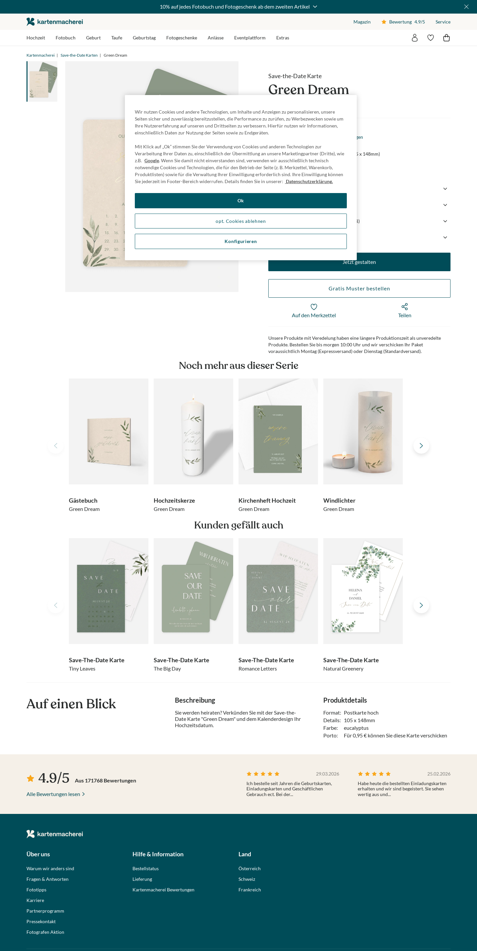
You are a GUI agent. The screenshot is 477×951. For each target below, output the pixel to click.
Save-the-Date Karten (79, 55)
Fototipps (36, 889)
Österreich (249, 868)
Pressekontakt (41, 921)
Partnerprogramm (45, 911)
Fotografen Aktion (45, 932)
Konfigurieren (241, 241)
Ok (241, 200)
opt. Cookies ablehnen (241, 221)
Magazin (362, 22)
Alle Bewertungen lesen (53, 794)
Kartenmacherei (40, 55)
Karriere (35, 900)
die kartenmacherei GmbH (54, 22)
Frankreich (249, 889)
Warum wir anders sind (50, 868)
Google (151, 160)
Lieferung (142, 879)
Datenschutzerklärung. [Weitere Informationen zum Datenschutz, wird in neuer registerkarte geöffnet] (309, 181)
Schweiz (246, 879)
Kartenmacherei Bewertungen (163, 889)
